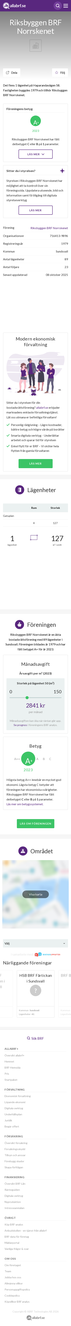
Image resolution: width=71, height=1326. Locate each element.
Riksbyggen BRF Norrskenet (49, 228)
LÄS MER (35, 210)
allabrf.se (42, 407)
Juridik (8, 1120)
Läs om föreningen (35, 823)
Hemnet (9, 1061)
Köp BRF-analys (14, 1224)
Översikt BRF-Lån (15, 1183)
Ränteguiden (12, 1189)
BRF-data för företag (17, 1236)
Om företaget (13, 1265)
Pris (7, 1073)
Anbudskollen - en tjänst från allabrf (26, 1230)
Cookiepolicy (12, 1295)
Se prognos (20, 725)
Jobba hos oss (13, 1277)
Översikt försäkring (16, 1143)
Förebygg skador (14, 1161)
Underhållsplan (13, 1114)
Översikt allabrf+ (14, 1055)
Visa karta (35, 894)
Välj (7, 943)
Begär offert (12, 1126)
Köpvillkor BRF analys (17, 1301)
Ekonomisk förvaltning (18, 1096)
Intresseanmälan (14, 1208)
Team (8, 1271)
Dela (11, 72)
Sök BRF (35, 1038)
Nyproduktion (13, 1201)
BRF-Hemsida (12, 1067)
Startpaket (11, 1079)
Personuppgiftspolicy (17, 1289)
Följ (60, 72)
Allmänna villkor (14, 1283)
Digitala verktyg (14, 1108)
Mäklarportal (12, 1242)
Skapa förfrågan (14, 1167)
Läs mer (35, 154)
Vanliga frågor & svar (17, 1248)
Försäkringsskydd (15, 1149)
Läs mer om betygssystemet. (24, 804)
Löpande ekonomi (15, 1102)
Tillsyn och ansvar (15, 1155)
